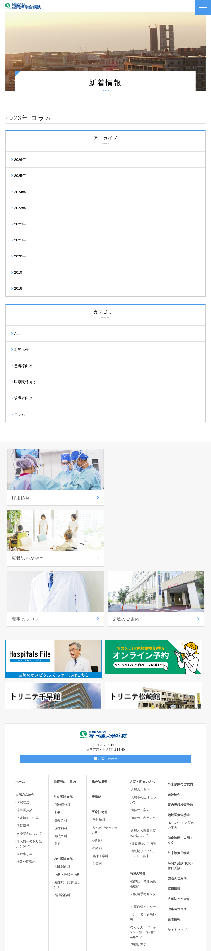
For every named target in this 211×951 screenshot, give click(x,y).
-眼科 (57, 783)
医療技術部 (99, 751)
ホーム (20, 721)
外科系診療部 (63, 736)
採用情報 (174, 828)
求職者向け (23, 398)
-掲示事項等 (23, 793)
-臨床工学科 (100, 795)
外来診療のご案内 (180, 723)
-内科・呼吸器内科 (67, 814)
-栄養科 (97, 803)
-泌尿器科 (60, 767)
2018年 (20, 288)
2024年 (20, 192)
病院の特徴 (137, 813)
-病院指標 (22, 765)
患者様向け (23, 366)
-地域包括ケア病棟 (143, 782)
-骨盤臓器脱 (138, 899)
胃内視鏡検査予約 (180, 744)
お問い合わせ (105, 698)
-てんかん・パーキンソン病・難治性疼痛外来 (143, 871)
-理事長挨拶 (23, 749)
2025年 (20, 176)
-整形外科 (60, 759)
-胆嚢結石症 (138, 884)
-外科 (57, 752)
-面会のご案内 (140, 749)
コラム (19, 414)
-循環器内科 (62, 834)
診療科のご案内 (65, 721)
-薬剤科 (97, 779)
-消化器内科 (62, 806)
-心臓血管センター (143, 846)
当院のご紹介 (24, 734)
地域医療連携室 (179, 754)
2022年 (20, 224)
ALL (17, 333)
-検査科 (97, 787)
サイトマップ (177, 869)
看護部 (96, 736)
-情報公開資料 (25, 801)
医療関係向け (25, 382)
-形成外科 (60, 775)
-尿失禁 (135, 892)
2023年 (20, 208)
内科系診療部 (63, 798)
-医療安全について (28, 773)
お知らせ (21, 350)
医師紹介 (174, 734)
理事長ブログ (177, 848)
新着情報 (174, 858)
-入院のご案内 (140, 729)
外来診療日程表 (179, 792)
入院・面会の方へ (142, 721)
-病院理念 (22, 741)
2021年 (20, 240)
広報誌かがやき (179, 838)
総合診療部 (99, 721)
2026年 (20, 159)
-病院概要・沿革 (26, 757)
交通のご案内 (177, 817)
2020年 (20, 256)
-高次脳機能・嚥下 (143, 907)
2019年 (20, 272)
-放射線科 (98, 759)
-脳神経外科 (62, 744)
